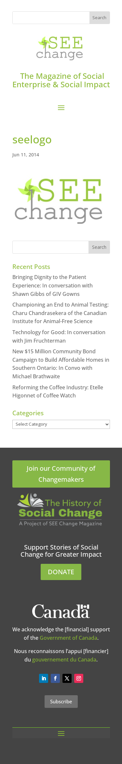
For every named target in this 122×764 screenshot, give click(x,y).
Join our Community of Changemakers (61, 474)
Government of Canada (68, 637)
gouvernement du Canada (64, 659)
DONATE (61, 571)
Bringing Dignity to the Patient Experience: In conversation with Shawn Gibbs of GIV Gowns (52, 285)
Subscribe (61, 701)
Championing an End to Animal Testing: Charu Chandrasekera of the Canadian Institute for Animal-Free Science (60, 313)
